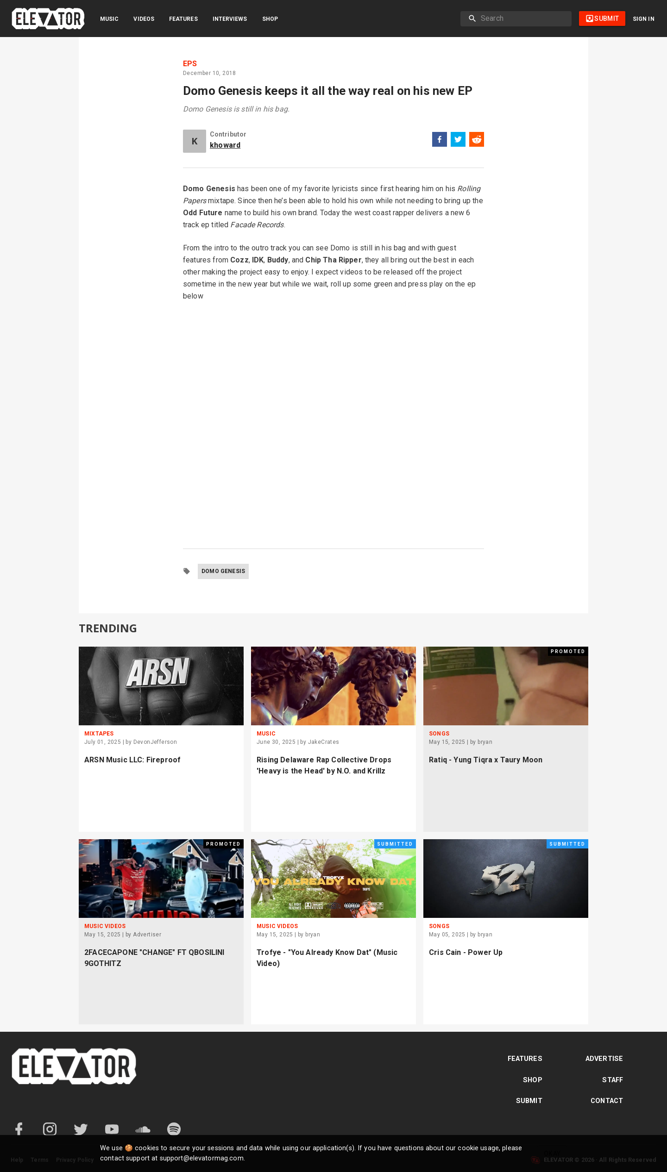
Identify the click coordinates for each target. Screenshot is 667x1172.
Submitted (395, 844)
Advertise (604, 1059)
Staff (612, 1080)
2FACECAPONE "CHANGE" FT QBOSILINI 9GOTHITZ (154, 958)
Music (109, 19)
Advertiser (147, 934)
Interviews (230, 19)
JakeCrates (324, 742)
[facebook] (439, 141)
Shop (270, 19)
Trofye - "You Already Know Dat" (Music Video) (327, 958)
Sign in (643, 19)
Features (183, 19)
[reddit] (476, 141)
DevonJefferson (155, 742)
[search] (522, 18)
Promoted (568, 651)
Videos (143, 19)
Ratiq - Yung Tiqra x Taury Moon (485, 759)
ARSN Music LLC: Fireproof (132, 759)
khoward (225, 145)
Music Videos (105, 926)
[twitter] (458, 141)
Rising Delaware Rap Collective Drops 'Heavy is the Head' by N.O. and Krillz (324, 765)
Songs (439, 733)
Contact (607, 1101)
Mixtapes (98, 733)
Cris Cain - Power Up (466, 952)
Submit (529, 1101)
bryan (485, 742)
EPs (190, 64)
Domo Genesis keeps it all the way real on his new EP (327, 91)
